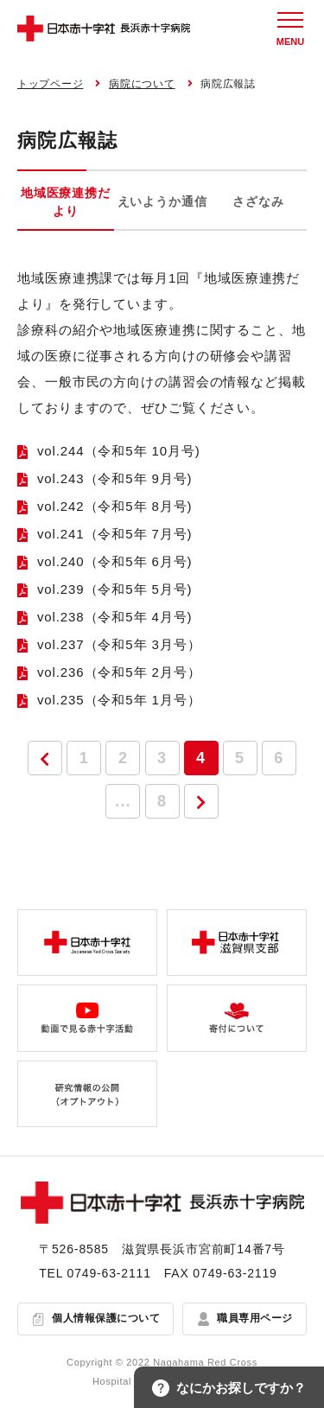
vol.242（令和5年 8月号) (115, 506)
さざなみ (257, 201)
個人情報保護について (106, 1318)
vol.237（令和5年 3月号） (119, 644)
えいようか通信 (162, 201)
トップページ (50, 84)
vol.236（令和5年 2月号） (119, 672)
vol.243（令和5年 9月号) (115, 478)
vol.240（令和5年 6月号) (115, 561)
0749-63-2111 (109, 1273)
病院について (142, 84)
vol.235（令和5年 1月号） (119, 699)
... (122, 801)
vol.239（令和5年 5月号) (115, 589)
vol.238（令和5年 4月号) (115, 616)
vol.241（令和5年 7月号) (115, 533)
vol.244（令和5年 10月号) (118, 450)
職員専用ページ (254, 1318)
